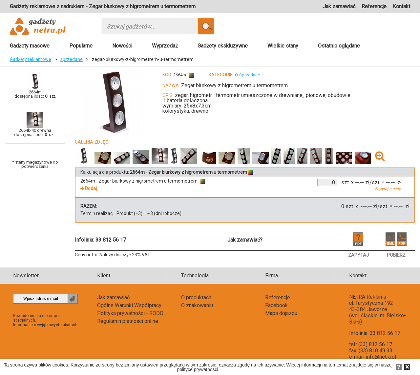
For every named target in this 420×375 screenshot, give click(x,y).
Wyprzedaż (165, 46)
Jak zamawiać (339, 6)
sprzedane (71, 59)
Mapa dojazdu (281, 313)
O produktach (196, 297)
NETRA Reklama (367, 297)
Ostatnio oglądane (339, 46)
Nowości (122, 46)
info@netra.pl (381, 357)
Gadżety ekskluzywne (223, 46)
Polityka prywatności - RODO (130, 313)
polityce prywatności (197, 369)
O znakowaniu (197, 305)
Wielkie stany (282, 46)
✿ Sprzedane (247, 74)
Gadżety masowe (30, 46)
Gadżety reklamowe (30, 59)
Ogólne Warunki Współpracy (129, 305)
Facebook (276, 305)
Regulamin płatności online (127, 321)
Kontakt (401, 6)
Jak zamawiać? (244, 240)
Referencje (374, 6)
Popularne (81, 46)
